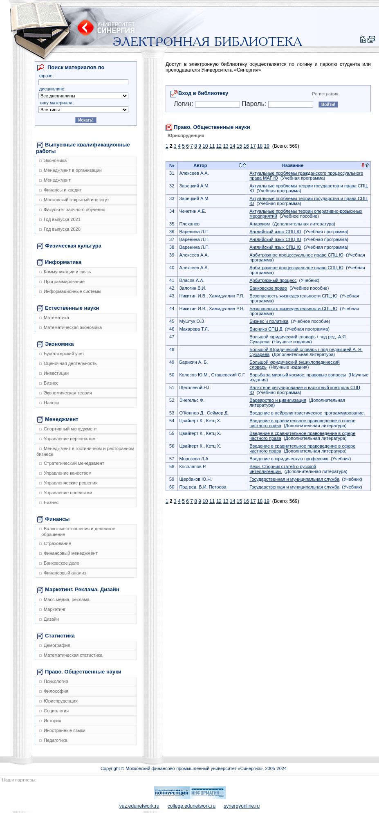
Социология (54, 710)
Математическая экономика (70, 327)
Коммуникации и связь (65, 271)
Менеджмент (55, 180)
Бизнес (48, 383)
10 (205, 146)
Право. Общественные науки (79, 672)
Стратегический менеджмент (71, 463)
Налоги (49, 402)
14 (232, 146)
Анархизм (259, 223)
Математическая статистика (71, 655)
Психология (53, 681)
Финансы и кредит (60, 189)
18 (259, 146)
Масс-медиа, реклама (64, 599)
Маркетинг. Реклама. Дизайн (78, 589)
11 (212, 146)
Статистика (56, 636)
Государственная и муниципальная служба (294, 479)
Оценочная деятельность (68, 363)
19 (266, 146)
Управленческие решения (68, 482)
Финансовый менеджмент (68, 553)
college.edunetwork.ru (191, 806)
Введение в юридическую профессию (288, 458)
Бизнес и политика (268, 321)
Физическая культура (69, 246)
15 (239, 146)
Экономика (53, 160)
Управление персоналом (67, 438)
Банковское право (268, 288)
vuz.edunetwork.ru (139, 806)
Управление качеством (65, 473)
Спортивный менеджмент (68, 428)
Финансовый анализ (62, 572)
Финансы (53, 519)
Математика (54, 317)
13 (225, 146)
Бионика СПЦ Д (265, 329)
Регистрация (325, 93)
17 (253, 146)
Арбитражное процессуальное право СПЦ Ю (296, 254)
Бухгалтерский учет (61, 353)
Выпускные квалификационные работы (83, 148)
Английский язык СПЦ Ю (275, 231)
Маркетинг (52, 609)
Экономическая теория (65, 392)
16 (246, 146)
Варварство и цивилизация (277, 400)
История (50, 720)
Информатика (59, 262)
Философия (53, 691)
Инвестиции (54, 373)
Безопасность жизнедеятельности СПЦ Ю (293, 295)
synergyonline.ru (242, 806)
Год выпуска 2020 (60, 229)
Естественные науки (68, 308)
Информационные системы (70, 291)
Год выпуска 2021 (60, 219)
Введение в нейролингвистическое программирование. (307, 412)
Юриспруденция (58, 700)
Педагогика (53, 740)
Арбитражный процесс (272, 280)
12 (219, 146)
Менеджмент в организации (70, 170)
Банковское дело (59, 563)
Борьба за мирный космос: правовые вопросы (297, 374)
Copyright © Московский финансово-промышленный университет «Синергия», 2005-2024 (194, 768)
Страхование (55, 543)
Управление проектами (65, 492)
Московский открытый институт (74, 199)
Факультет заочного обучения (72, 209)
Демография (54, 645)
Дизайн (49, 619)
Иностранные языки (62, 730)
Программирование (62, 281)
